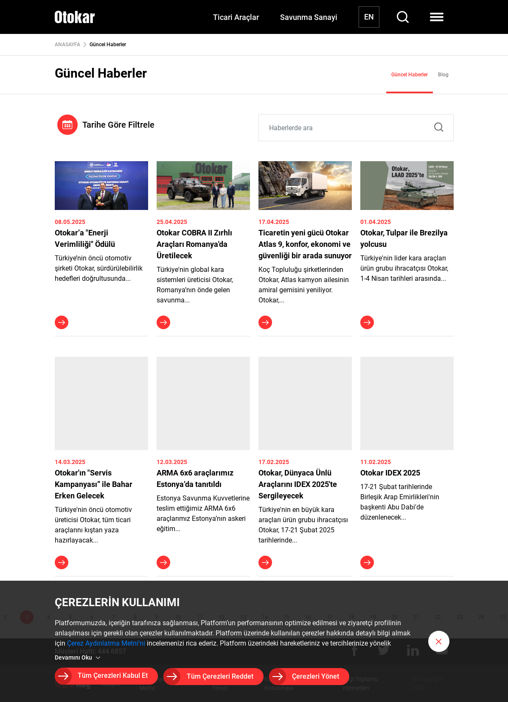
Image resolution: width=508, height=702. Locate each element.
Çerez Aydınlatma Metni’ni (106, 644)
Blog (443, 75)
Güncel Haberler (409, 75)
